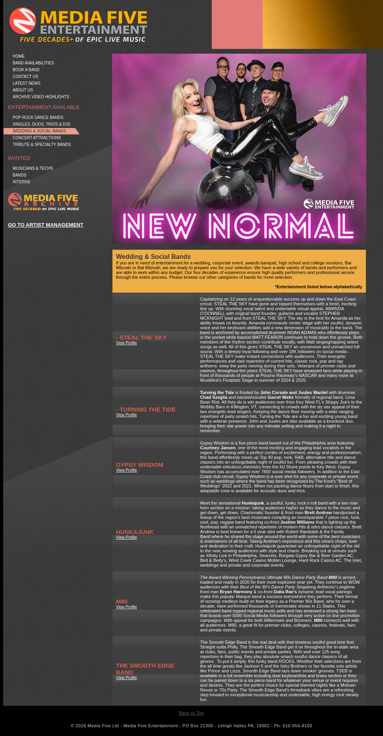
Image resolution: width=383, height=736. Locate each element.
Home (19, 56)
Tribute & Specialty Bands (42, 144)
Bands (19, 175)
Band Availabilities (33, 63)
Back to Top (191, 713)
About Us (23, 90)
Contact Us (25, 76)
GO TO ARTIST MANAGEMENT (45, 225)
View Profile (126, 343)
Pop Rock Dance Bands (38, 117)
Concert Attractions (37, 138)
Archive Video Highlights (41, 97)
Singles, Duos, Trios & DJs (41, 124)
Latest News (27, 83)
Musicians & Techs (33, 168)
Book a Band (26, 70)
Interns (21, 182)
